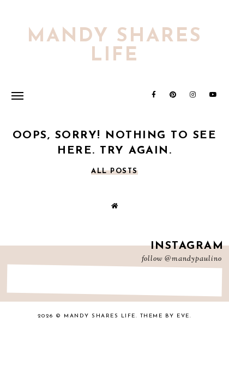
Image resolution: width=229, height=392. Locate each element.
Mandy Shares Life (114, 46)
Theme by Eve (165, 316)
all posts (114, 171)
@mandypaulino (193, 259)
